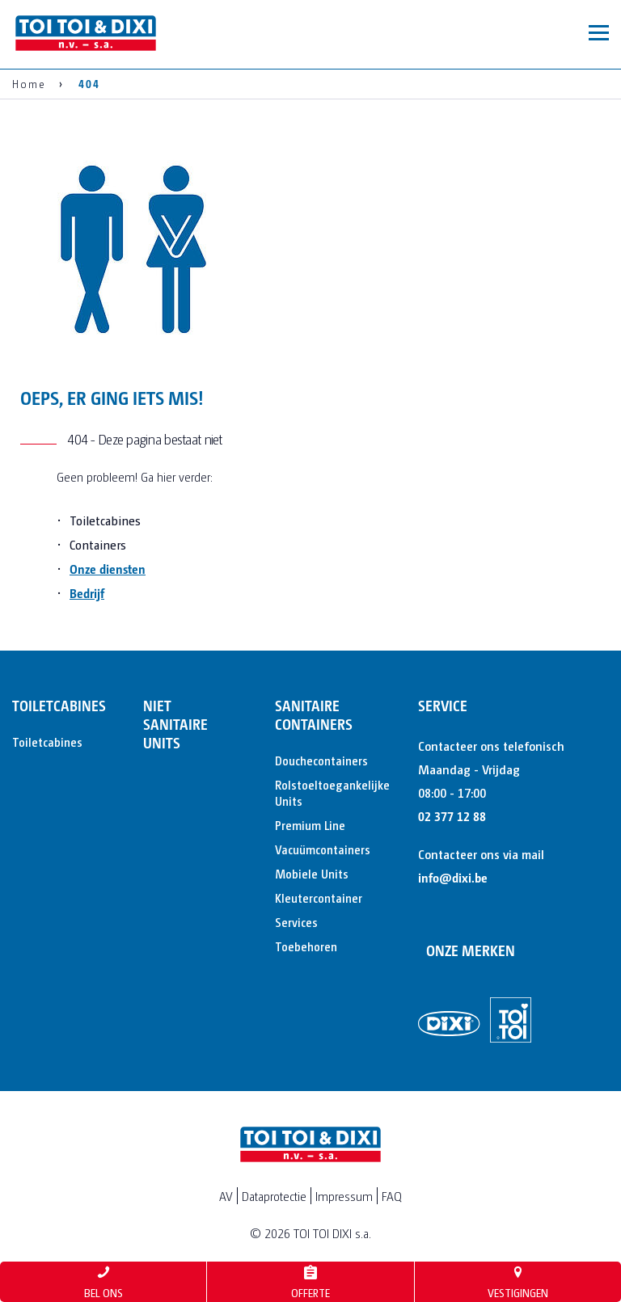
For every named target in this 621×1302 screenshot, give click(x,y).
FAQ (392, 1195)
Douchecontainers (320, 760)
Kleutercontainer (318, 897)
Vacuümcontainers (320, 849)
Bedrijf (87, 592)
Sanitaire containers (314, 714)
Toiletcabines (57, 705)
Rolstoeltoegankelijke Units (320, 792)
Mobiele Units (312, 873)
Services (296, 921)
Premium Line (310, 824)
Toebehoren (306, 946)
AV (226, 1195)
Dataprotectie (274, 1195)
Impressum (344, 1195)
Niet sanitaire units (175, 724)
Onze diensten (108, 568)
